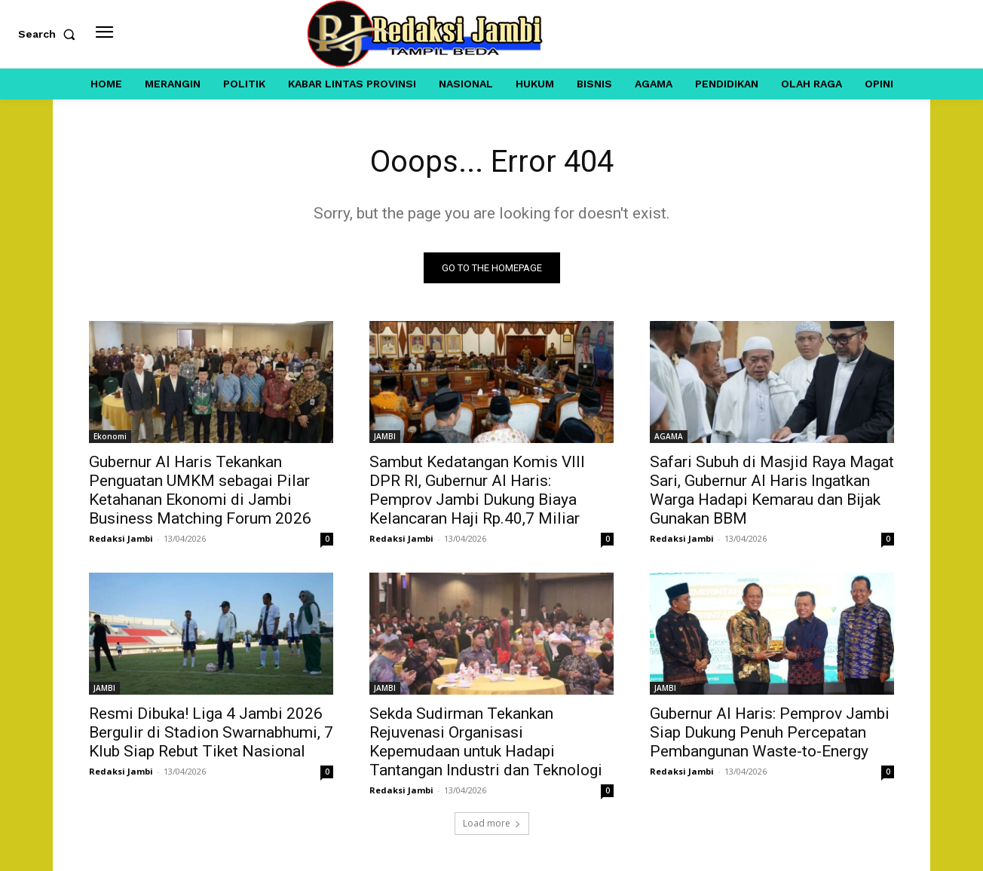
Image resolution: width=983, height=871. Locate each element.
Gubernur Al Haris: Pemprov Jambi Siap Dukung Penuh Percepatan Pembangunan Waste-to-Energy (770, 732)
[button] (49, 34)
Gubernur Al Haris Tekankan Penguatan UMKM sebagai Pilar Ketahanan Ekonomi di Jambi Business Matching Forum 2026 (200, 490)
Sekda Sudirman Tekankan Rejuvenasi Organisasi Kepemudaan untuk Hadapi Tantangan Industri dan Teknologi (485, 741)
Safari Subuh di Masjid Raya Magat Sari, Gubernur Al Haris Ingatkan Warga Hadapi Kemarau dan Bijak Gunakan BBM (772, 490)
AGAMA (668, 436)
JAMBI (385, 436)
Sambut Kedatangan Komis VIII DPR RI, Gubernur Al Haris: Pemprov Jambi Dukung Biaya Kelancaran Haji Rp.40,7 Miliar (477, 490)
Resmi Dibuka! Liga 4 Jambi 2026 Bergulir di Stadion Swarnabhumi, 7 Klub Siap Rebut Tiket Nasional (211, 732)
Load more (492, 823)
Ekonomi (110, 436)
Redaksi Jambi (121, 538)
